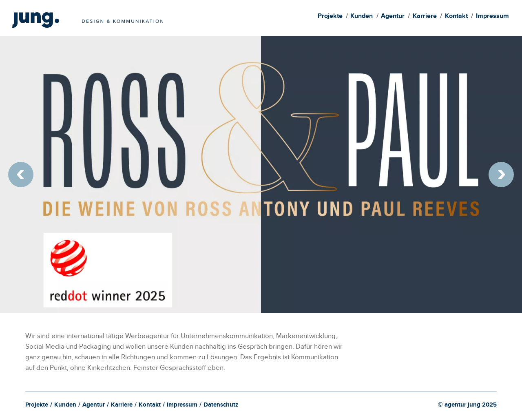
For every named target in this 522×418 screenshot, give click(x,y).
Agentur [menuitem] (393, 17)
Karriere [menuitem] (425, 17)
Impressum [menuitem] (492, 17)
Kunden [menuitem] (361, 17)
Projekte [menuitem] (330, 17)
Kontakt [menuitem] (456, 17)
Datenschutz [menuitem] (220, 406)
